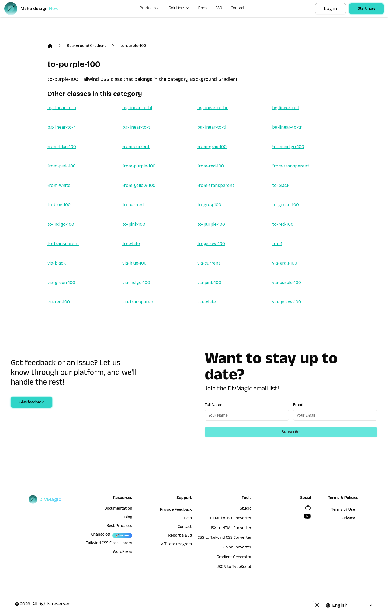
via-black (56, 263)
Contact (238, 8)
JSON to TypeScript (234, 567)
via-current (208, 263)
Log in (330, 8)
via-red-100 (58, 301)
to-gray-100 (209, 204)
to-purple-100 (133, 45)
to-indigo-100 (60, 224)
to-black (280, 185)
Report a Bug (180, 536)
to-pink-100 (133, 224)
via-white (206, 301)
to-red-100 (282, 224)
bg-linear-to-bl (137, 107)
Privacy (348, 519)
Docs (202, 8)
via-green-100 (61, 282)
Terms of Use (343, 510)
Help (188, 519)
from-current (136, 146)
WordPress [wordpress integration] (122, 552)
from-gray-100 (212, 146)
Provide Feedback (176, 510)
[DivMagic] (36, 8)
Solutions (179, 8)
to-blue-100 (59, 204)
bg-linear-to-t (136, 127)
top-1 (277, 243)
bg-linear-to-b (61, 107)
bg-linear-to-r (61, 127)
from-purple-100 (138, 166)
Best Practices (119, 526)
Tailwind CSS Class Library (109, 543)
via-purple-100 (286, 282)
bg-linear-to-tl (211, 127)
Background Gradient (86, 45)
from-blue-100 (61, 146)
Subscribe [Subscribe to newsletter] (291, 432)
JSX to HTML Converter (230, 528)
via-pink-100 (209, 282)
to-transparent (63, 243)
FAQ (218, 8)
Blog (128, 517)
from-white (58, 185)
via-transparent (138, 301)
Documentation (118, 509)
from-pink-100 (61, 166)
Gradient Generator (234, 557)
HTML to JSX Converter (230, 519)
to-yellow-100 (211, 243)
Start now (366, 9)
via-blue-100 (134, 263)
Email (298, 405)
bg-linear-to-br (212, 107)
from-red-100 (210, 166)
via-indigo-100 (136, 282)
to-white (131, 243)
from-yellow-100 (138, 185)
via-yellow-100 (286, 301)
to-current (133, 204)
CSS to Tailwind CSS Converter (224, 538)
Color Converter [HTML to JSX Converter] (237, 548)
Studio (245, 509)
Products (150, 8)
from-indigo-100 (288, 146)
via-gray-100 (284, 263)
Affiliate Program (176, 544)
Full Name (213, 405)
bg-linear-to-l (285, 107)
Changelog (100, 535)
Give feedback (31, 403)
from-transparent (290, 166)
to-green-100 (285, 204)
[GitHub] (308, 508)
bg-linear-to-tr (287, 127)
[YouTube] (307, 516)
